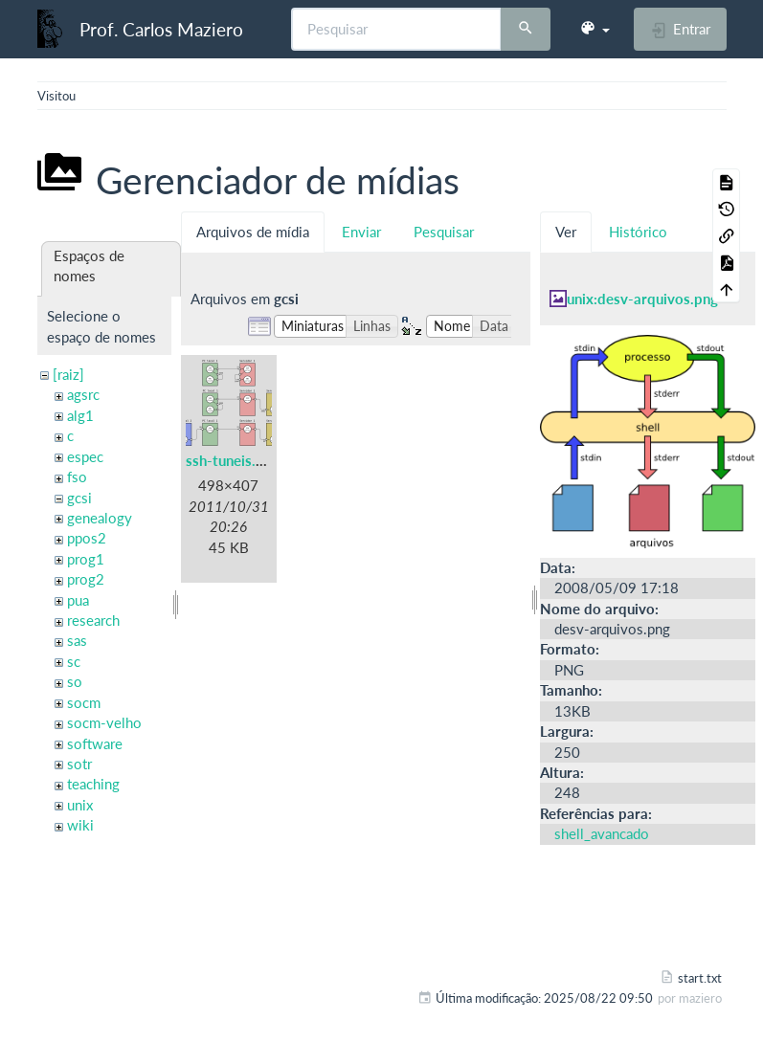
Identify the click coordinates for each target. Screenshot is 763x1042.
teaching (93, 783)
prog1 (85, 558)
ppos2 (86, 537)
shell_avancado (601, 833)
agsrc (83, 394)
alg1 (80, 415)
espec (85, 456)
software (95, 743)
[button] (594, 28)
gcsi (79, 497)
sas (77, 640)
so (74, 681)
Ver (565, 231)
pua (78, 600)
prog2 (85, 579)
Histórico (638, 231)
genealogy (99, 517)
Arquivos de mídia (252, 231)
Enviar (361, 231)
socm (84, 702)
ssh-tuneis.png (233, 460)
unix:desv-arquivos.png (642, 298)
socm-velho (104, 722)
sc (73, 661)
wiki (80, 824)
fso (77, 476)
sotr (79, 763)
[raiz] (68, 374)
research (93, 620)
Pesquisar (444, 231)
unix (80, 804)
